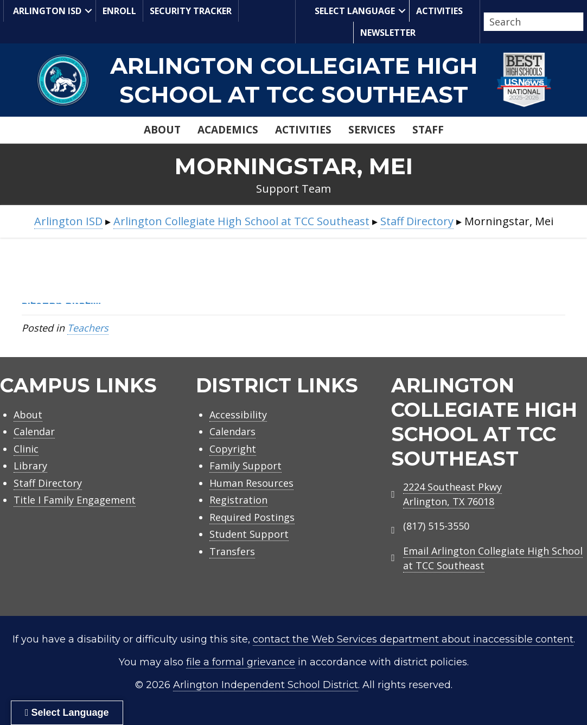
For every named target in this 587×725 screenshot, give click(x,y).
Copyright (232, 448)
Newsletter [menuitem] (388, 33)
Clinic (26, 448)
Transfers (232, 551)
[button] (88, 11)
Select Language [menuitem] (353, 10)
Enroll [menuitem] (119, 11)
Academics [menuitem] (227, 130)
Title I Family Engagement (75, 499)
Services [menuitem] (371, 130)
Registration (238, 499)
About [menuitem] (162, 130)
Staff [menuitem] (428, 130)
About (28, 414)
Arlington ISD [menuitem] (45, 10)
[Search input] (531, 21)
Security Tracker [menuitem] (191, 11)
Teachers (88, 327)
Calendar (34, 431)
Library (30, 465)
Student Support (249, 533)
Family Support (245, 465)
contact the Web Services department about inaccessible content (413, 639)
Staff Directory (48, 482)
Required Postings (252, 517)
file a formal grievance (240, 662)
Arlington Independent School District (265, 685)
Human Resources (251, 482)
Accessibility (238, 414)
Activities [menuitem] (439, 11)
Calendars (232, 431)
